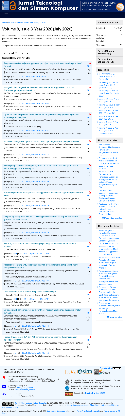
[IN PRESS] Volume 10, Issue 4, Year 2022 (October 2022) (108, 85)
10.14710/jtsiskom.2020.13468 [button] (35, 353)
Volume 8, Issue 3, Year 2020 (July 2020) (31, 22)
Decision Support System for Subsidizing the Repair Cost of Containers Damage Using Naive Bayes (108, 195)
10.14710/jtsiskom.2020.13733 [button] (35, 253)
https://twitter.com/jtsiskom (25, 390)
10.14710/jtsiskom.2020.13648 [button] (35, 326)
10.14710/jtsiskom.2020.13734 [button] (35, 299)
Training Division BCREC (95, 393)
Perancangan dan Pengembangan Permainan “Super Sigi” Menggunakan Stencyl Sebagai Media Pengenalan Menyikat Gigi (108, 179)
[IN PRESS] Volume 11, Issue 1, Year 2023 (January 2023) (108, 76)
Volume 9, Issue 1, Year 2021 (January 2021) (108, 129)
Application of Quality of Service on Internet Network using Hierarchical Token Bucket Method (108, 209)
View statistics (106, 368)
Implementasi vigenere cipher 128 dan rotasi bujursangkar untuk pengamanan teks (41, 141)
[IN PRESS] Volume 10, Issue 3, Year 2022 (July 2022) (108, 93)
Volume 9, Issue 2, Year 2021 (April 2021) (108, 123)
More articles (115, 317)
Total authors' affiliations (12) (106, 60)
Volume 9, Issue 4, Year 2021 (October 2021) (108, 111)
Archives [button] (11, 22)
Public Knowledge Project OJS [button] (88, 411)
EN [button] (15, 253)
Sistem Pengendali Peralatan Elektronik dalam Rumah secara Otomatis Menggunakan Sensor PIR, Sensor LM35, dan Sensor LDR (108, 237)
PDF (89, 64)
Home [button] (4, 22)
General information (108, 22)
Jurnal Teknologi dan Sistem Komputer (31, 403)
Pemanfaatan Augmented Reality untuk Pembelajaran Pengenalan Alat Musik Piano (109, 149)
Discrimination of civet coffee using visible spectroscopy (30, 291)
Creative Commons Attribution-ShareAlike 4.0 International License (92, 405)
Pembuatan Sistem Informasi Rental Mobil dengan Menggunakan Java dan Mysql (108, 250)
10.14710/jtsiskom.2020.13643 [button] (35, 103)
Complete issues (105, 133)
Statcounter (6, 407)
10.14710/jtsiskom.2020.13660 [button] (35, 232)
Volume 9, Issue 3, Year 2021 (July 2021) (108, 117)
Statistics (14, 407)
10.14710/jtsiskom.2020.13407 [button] (35, 280)
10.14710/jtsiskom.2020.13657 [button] (35, 130)
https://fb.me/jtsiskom (25, 387)
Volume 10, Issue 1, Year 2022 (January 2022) (109, 106)
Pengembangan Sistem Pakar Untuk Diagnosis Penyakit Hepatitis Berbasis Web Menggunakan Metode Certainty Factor (108, 277)
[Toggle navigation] (6, 15)
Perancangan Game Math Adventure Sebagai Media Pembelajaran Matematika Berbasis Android (109, 262)
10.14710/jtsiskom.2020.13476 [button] (35, 154)
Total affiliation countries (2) (106, 52)
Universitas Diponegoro (57, 411)
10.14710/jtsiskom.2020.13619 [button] (35, 205)
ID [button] (15, 76)
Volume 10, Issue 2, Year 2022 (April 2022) (109, 100)
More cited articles (112, 218)
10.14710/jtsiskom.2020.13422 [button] (35, 76)
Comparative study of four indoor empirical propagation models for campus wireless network (108, 163)
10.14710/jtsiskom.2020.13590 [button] (35, 181)
